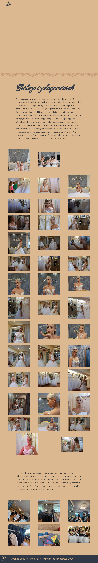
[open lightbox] (19, 160)
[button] (94, 3)
